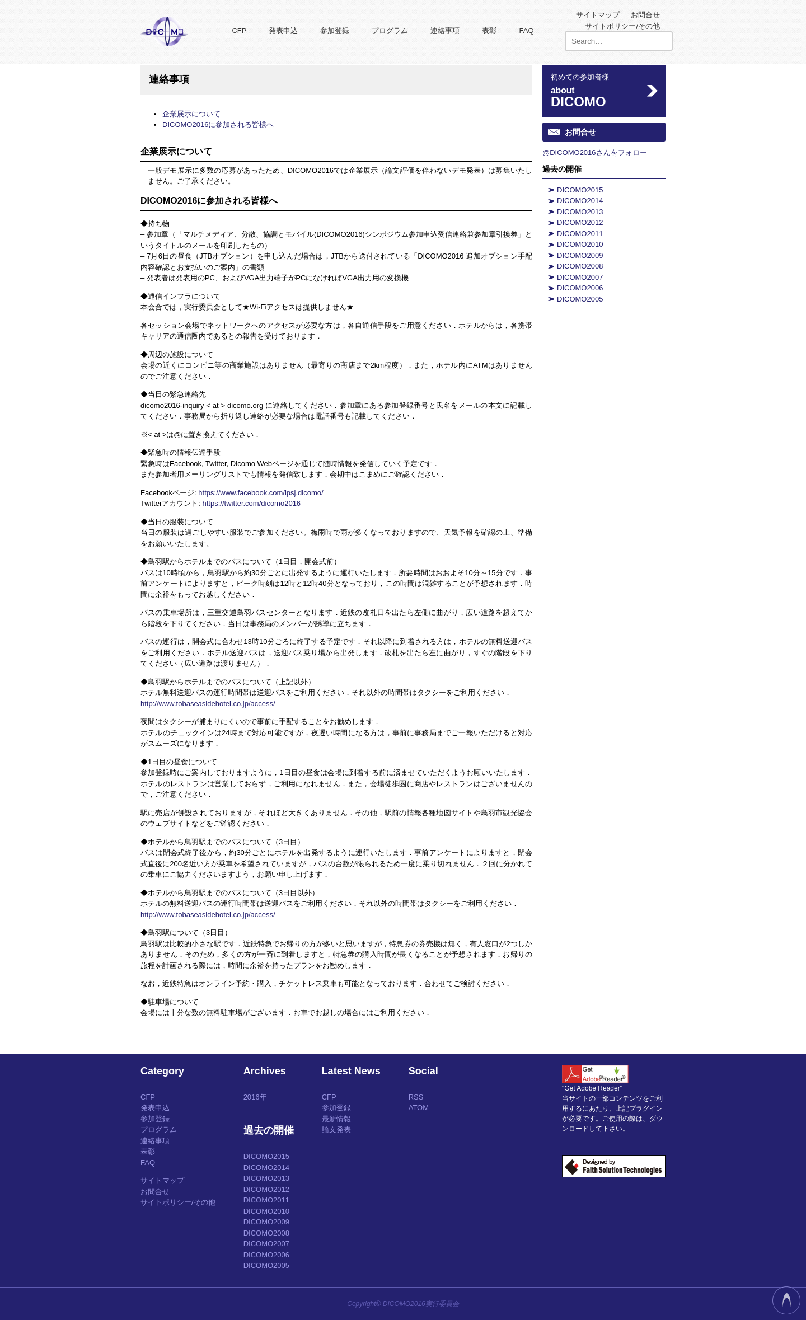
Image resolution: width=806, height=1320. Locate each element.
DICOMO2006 (580, 288)
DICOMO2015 (580, 190)
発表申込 (283, 30)
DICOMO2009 (580, 255)
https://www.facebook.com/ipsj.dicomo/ (260, 492)
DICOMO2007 (580, 277)
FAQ (526, 30)
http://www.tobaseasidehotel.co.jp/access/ (207, 703)
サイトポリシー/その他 (622, 26)
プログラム (390, 30)
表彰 (489, 30)
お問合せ (645, 15)
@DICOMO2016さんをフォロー (594, 152)
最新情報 (336, 1119)
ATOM (419, 1107)
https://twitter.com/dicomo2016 (252, 503)
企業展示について (191, 114)
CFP (239, 30)
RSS (416, 1097)
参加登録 (334, 30)
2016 (251, 1097)
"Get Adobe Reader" (592, 1088)
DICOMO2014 (580, 200)
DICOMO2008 (580, 266)
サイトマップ (598, 15)
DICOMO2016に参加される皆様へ (218, 124)
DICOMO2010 (580, 244)
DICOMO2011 (580, 233)
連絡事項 (445, 30)
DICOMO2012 (580, 222)
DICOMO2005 (580, 299)
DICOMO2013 (580, 212)
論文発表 (336, 1129)
